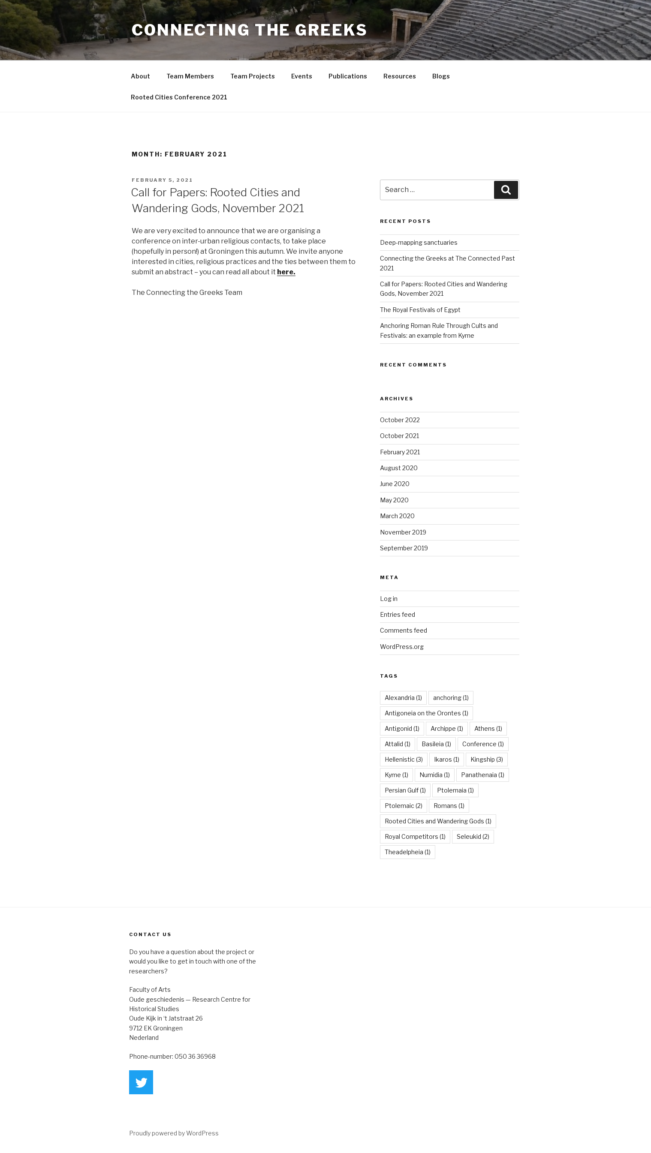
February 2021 (400, 452)
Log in (389, 598)
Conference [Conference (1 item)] (483, 744)
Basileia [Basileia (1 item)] (436, 744)
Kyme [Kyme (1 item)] (396, 774)
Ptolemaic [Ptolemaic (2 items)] (403, 805)
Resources (399, 76)
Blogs (441, 76)
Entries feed (397, 614)
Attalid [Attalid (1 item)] (397, 744)
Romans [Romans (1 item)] (449, 805)
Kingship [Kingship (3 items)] (486, 759)
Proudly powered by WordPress (174, 1133)
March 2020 (397, 515)
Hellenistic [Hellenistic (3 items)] (404, 759)
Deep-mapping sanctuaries (419, 242)
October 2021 (399, 435)
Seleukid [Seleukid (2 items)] (473, 836)
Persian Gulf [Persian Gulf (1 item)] (405, 790)
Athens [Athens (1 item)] (488, 728)
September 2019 (404, 548)
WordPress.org (402, 646)
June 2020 (395, 483)
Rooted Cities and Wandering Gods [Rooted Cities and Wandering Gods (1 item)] (438, 821)
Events (301, 76)
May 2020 (394, 500)
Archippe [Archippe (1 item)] (447, 728)
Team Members (190, 76)
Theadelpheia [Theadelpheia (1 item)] (408, 852)
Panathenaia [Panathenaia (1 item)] (482, 774)
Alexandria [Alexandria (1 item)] (403, 697)
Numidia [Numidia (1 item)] (434, 774)
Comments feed (403, 630)
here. (286, 272)
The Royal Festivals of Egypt (420, 309)
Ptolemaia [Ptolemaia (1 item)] (455, 790)
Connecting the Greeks (250, 30)
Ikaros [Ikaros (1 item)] (446, 759)
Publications (348, 76)
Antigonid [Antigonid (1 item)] (402, 728)
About (140, 76)
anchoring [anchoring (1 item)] (451, 697)
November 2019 (403, 532)
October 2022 (400, 419)
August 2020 (399, 467)
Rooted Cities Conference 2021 (179, 97)
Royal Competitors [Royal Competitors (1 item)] (415, 836)
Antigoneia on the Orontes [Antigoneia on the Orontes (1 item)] (426, 713)
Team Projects (252, 76)
